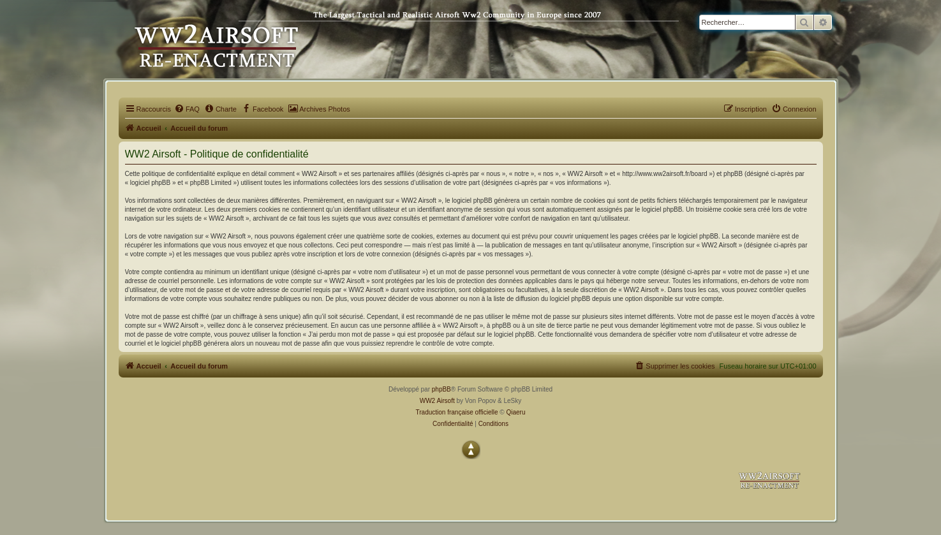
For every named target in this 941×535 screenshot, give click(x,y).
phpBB (441, 389)
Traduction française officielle (457, 412)
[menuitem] (187, 109)
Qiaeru (515, 412)
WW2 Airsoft (437, 400)
